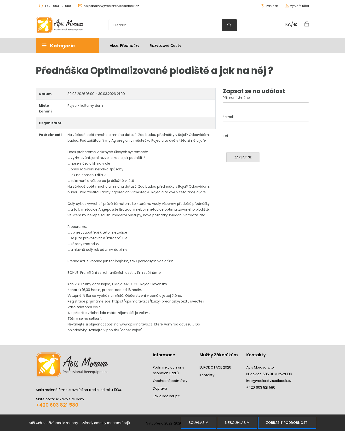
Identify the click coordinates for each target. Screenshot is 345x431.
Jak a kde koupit (166, 396)
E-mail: (228, 116)
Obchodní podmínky (170, 380)
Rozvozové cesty (165, 45)
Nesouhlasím (237, 423)
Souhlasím (198, 423)
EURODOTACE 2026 (215, 367)
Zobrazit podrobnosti (287, 422)
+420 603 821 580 (57, 405)
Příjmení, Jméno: (237, 97)
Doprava (160, 388)
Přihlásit (269, 6)
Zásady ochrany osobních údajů (106, 423)
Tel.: (226, 136)
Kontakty (207, 375)
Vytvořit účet (299, 6)
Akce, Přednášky (124, 45)
